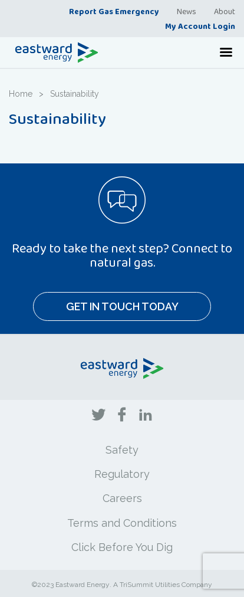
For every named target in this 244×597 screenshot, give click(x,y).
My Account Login (200, 26)
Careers (122, 498)
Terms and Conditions (122, 523)
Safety (122, 450)
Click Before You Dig (122, 547)
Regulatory (122, 474)
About (224, 11)
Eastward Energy (82, 584)
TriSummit (136, 584)
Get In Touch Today (122, 306)
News (186, 11)
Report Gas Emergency (114, 11)
